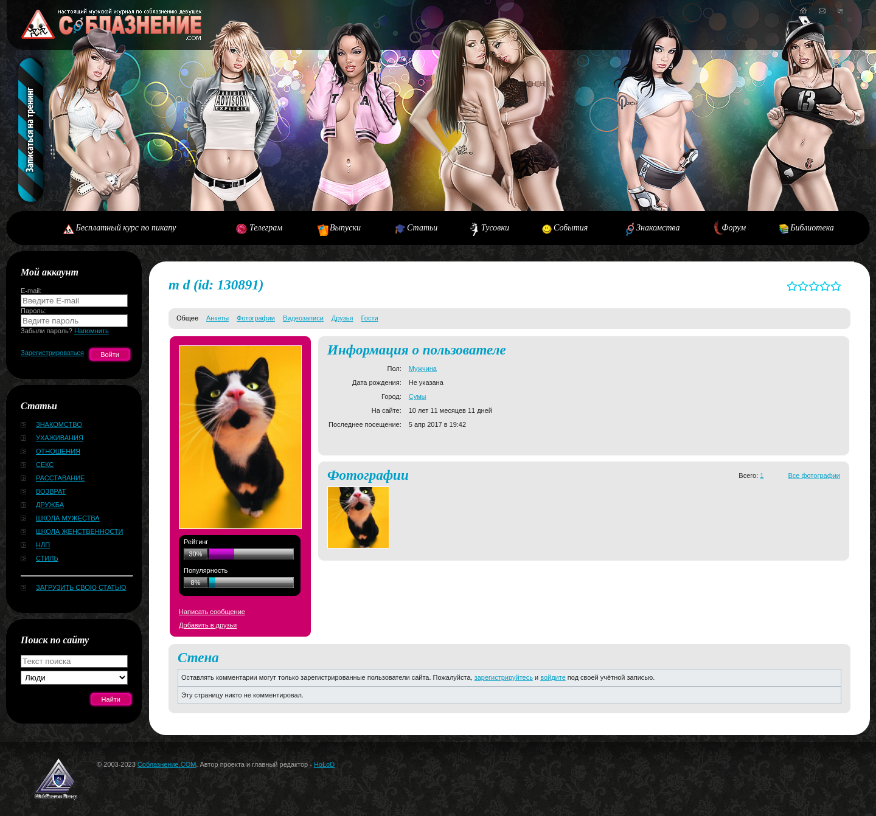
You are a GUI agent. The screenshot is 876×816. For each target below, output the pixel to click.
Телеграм (265, 227)
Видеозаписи (303, 318)
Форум (733, 227)
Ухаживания (59, 437)
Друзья (342, 318)
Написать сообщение (212, 611)
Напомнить (91, 330)
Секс (45, 464)
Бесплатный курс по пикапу (125, 227)
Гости (369, 318)
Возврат (51, 491)
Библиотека (812, 227)
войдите (553, 677)
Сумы (417, 396)
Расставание (60, 478)
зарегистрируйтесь (503, 677)
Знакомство (59, 424)
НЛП (43, 544)
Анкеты (217, 318)
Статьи (422, 227)
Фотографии (256, 318)
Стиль (47, 558)
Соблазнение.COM (166, 764)
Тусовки (495, 227)
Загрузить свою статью (81, 587)
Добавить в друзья (208, 625)
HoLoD (324, 764)
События (571, 227)
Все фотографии (814, 475)
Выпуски (345, 227)
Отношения (58, 451)
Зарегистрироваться (52, 352)
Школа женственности (79, 531)
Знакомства (658, 227)
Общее (187, 318)
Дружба (50, 504)
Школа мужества (68, 518)
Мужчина (423, 368)
